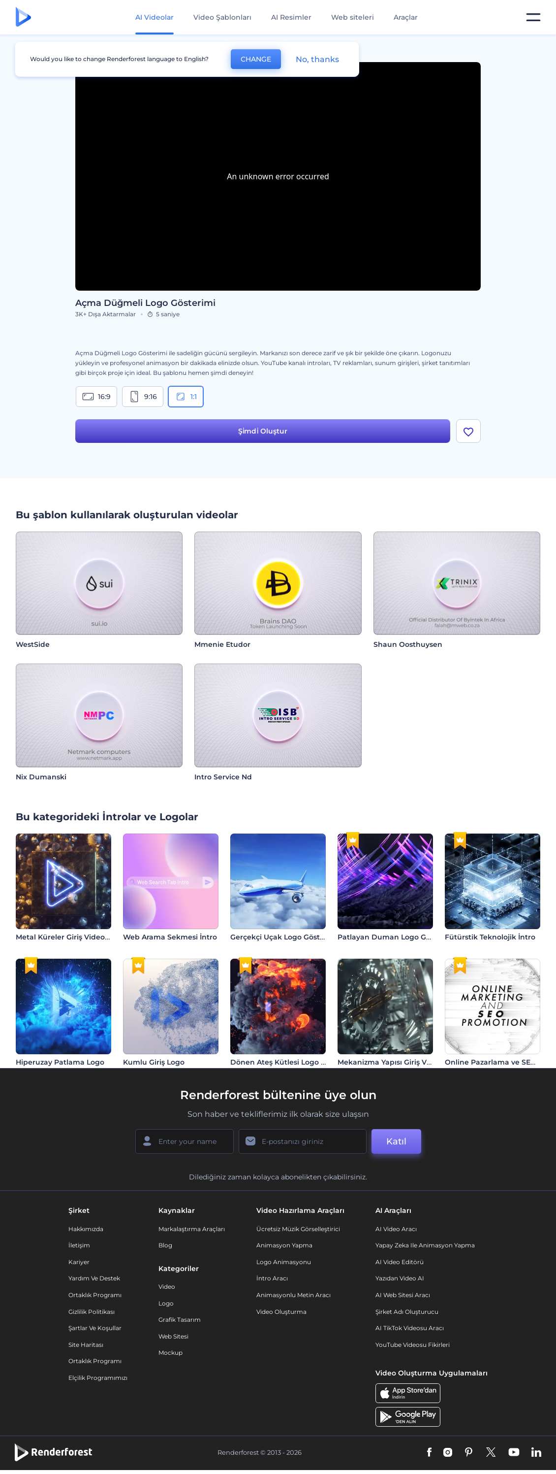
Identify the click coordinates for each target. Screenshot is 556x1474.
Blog (165, 1245)
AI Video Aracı (396, 1229)
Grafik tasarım (179, 1319)
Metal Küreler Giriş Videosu (64, 937)
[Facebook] (429, 1452)
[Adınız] (184, 1141)
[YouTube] (514, 1452)
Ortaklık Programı (95, 1295)
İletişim (79, 1245)
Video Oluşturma (281, 1311)
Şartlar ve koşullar (95, 1328)
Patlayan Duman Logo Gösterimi (397, 937)
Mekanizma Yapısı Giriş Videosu (394, 1062)
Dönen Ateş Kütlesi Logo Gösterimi (293, 1062)
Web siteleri (352, 17)
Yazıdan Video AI (399, 1278)
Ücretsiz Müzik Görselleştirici (298, 1229)
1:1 (186, 396)
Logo (166, 1303)
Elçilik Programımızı (97, 1377)
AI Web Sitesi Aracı (402, 1295)
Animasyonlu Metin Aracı (293, 1295)
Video (166, 1286)
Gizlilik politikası (91, 1311)
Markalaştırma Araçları (191, 1229)
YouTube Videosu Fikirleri (412, 1344)
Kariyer (79, 1262)
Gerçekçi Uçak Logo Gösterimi (284, 937)
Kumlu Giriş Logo (154, 1062)
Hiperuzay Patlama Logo (60, 1062)
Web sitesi (173, 1336)
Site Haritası (85, 1344)
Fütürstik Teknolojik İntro (490, 937)
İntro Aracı (272, 1278)
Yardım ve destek (94, 1278)
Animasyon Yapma (284, 1245)
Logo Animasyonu (283, 1262)
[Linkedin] (536, 1452)
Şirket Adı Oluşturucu (406, 1311)
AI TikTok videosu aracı (409, 1328)
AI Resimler (291, 17)
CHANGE (256, 59)
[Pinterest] (468, 1452)
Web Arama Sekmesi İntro (170, 937)
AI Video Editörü (399, 1262)
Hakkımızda (85, 1229)
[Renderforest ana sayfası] (23, 17)
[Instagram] (447, 1452)
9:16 (142, 396)
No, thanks (317, 59)
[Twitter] (490, 1452)
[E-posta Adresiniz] (303, 1141)
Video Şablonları (222, 17)
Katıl (396, 1141)
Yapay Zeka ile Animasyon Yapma (425, 1245)
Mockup (170, 1352)
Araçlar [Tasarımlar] (406, 17)
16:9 (96, 396)
